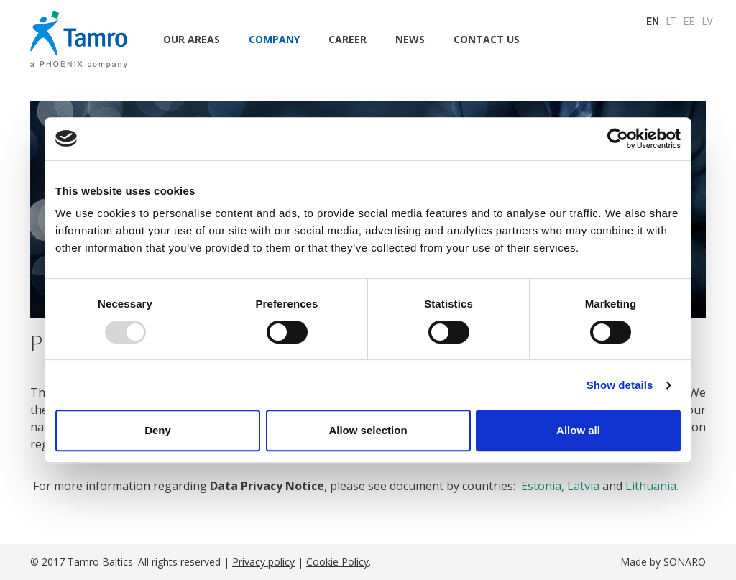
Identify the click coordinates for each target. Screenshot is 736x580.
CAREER (347, 39)
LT (671, 21)
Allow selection (367, 430)
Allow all (578, 430)
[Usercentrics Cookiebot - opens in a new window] (618, 138)
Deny (157, 430)
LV (707, 21)
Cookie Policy (337, 562)
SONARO (684, 562)
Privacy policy (263, 562)
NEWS (410, 39)
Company (274, 39)
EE (689, 21)
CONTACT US (487, 39)
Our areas (191, 39)
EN (652, 21)
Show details (619, 385)
